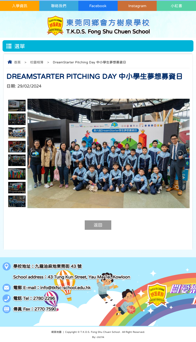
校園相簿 (36, 62)
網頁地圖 (56, 332)
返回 (98, 225)
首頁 (17, 62)
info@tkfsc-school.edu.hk (65, 288)
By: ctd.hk (98, 337)
